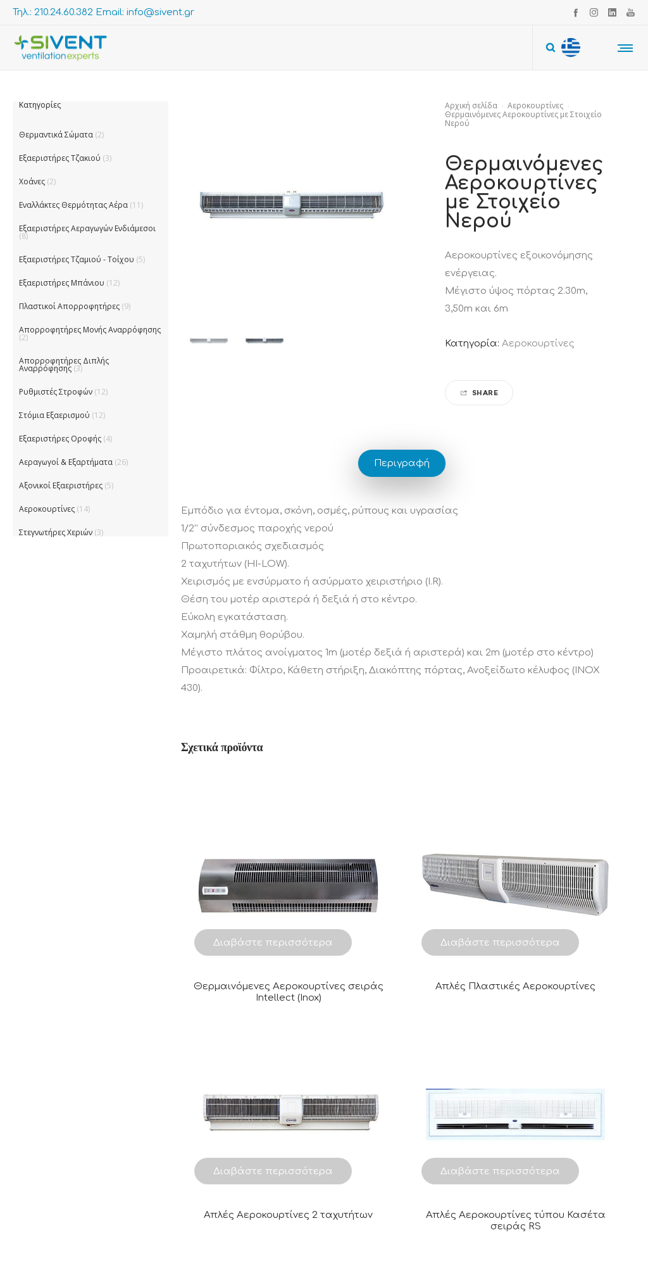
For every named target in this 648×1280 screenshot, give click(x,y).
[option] (209, 340)
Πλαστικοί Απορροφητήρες (69, 306)
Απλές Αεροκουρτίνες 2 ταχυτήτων (288, 1215)
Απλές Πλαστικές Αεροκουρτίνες (515, 986)
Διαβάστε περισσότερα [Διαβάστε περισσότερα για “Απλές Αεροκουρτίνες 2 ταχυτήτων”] (273, 1171)
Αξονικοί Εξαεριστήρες (61, 485)
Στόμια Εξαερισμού (54, 415)
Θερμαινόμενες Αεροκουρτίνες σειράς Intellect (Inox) (288, 992)
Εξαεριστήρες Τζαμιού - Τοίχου (76, 259)
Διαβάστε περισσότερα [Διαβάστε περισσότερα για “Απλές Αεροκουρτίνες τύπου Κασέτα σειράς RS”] (500, 1171)
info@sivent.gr (160, 12)
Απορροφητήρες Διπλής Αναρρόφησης (64, 364)
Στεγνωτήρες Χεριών (55, 532)
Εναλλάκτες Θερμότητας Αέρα (73, 205)
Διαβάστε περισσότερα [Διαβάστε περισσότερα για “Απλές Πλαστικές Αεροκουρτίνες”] (500, 942)
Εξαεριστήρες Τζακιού (60, 158)
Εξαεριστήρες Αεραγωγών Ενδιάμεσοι (87, 228)
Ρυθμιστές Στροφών (55, 391)
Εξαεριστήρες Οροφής (60, 438)
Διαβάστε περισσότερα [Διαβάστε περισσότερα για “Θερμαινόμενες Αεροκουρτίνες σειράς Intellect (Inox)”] (273, 942)
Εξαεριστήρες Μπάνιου (61, 282)
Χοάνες (32, 181)
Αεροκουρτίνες (535, 105)
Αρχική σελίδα (471, 105)
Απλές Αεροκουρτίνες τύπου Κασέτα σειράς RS (516, 1221)
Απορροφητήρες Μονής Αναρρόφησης (90, 329)
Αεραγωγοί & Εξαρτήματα (66, 462)
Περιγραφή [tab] (402, 463)
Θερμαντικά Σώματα (56, 134)
